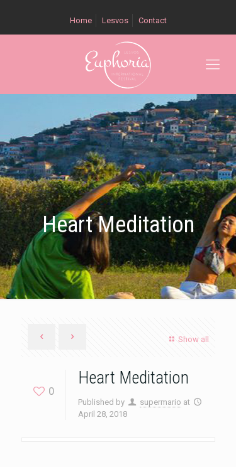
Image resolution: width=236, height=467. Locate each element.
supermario (160, 402)
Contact (152, 20)
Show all (187, 339)
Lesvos (115, 20)
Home (81, 20)
